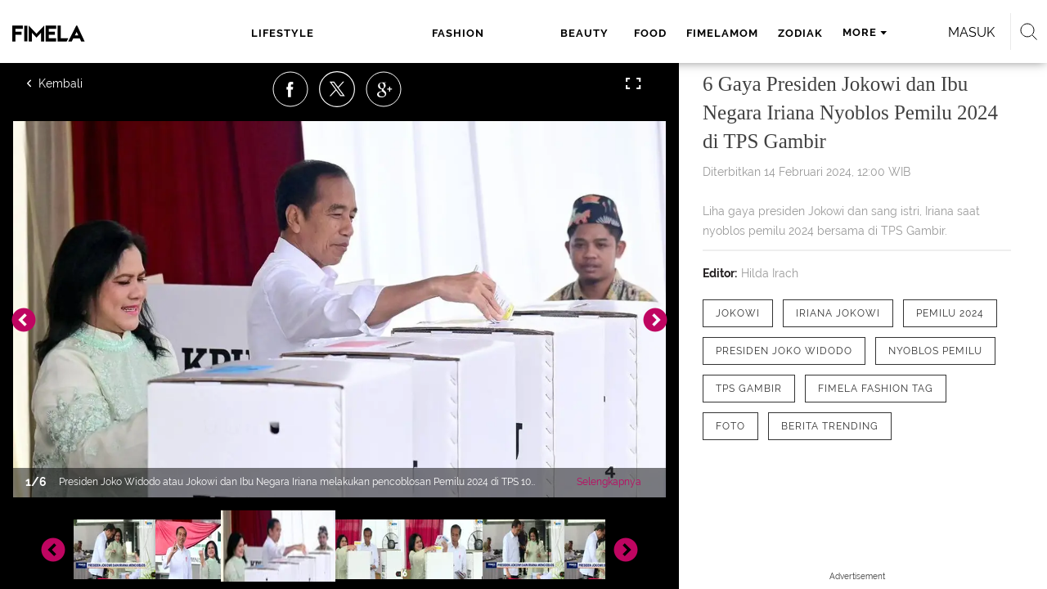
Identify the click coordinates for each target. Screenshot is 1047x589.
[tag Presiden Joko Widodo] (784, 351)
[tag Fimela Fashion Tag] (876, 388)
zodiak (657, 33)
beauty (447, 33)
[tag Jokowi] (737, 313)
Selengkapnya (609, 482)
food (507, 33)
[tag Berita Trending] (830, 426)
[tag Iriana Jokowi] (838, 313)
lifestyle (277, 33)
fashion (370, 33)
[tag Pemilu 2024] (950, 313)
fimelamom (579, 33)
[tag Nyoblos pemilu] (935, 351)
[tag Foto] (730, 426)
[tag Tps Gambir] (748, 388)
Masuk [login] (899, 32)
